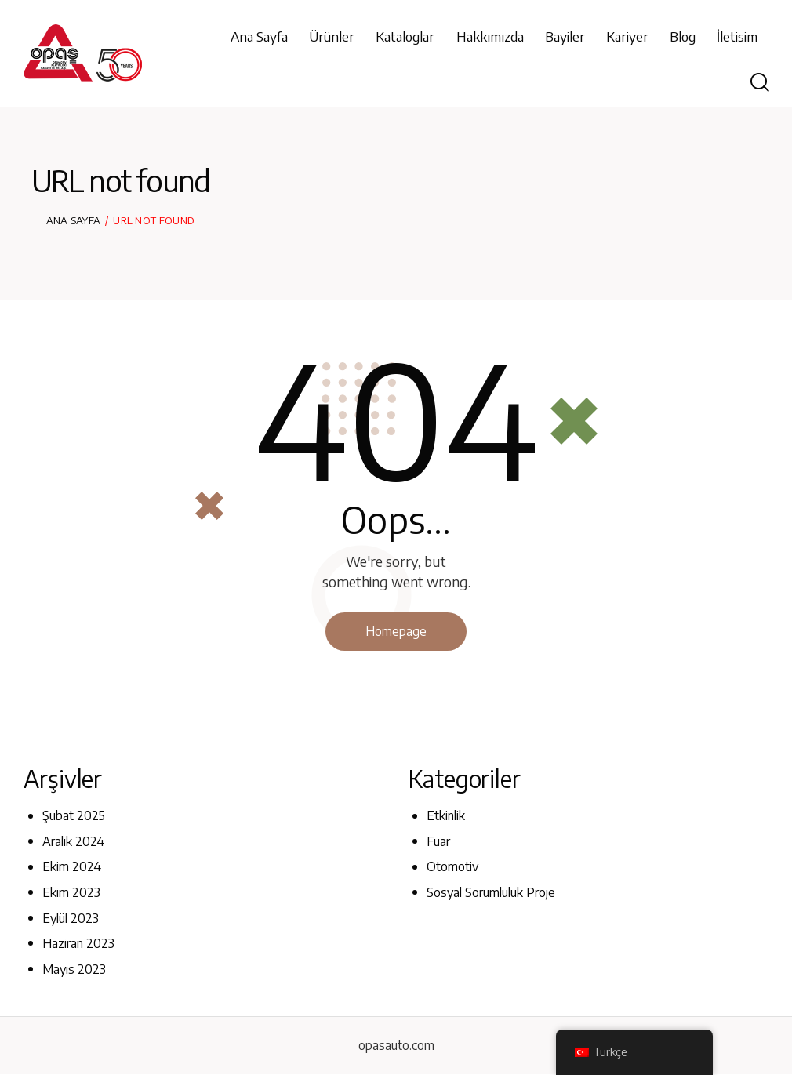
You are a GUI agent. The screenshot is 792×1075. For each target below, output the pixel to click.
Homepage (396, 631)
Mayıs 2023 (74, 969)
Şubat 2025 (73, 816)
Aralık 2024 (73, 841)
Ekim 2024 (71, 867)
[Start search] (760, 82)
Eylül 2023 (70, 918)
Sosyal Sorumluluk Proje (491, 892)
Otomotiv (452, 867)
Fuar (438, 841)
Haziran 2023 (78, 943)
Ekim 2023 (71, 892)
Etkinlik (446, 816)
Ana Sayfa (73, 220)
